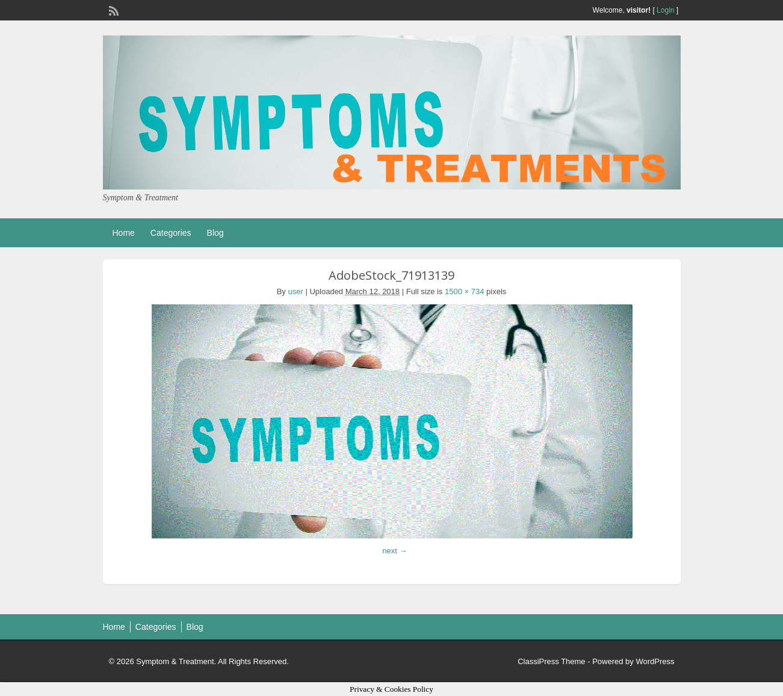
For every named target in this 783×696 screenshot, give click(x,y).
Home (124, 233)
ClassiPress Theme (551, 661)
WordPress (655, 661)
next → (394, 550)
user (295, 291)
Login (665, 10)
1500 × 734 (464, 291)
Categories (170, 233)
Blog (215, 233)
